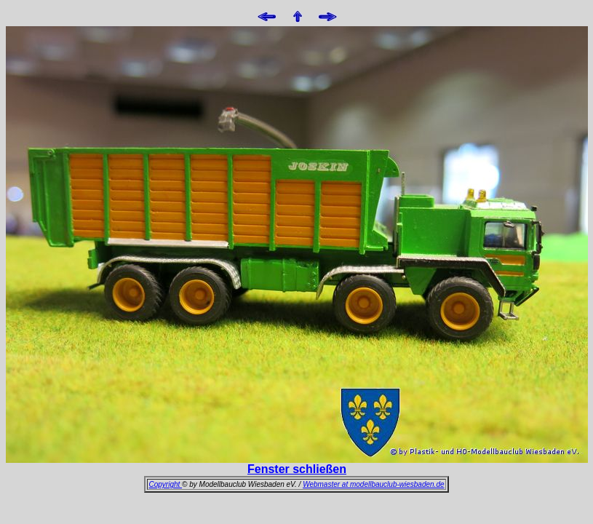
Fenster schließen (296, 469)
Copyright (165, 484)
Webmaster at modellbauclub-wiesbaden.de (373, 484)
